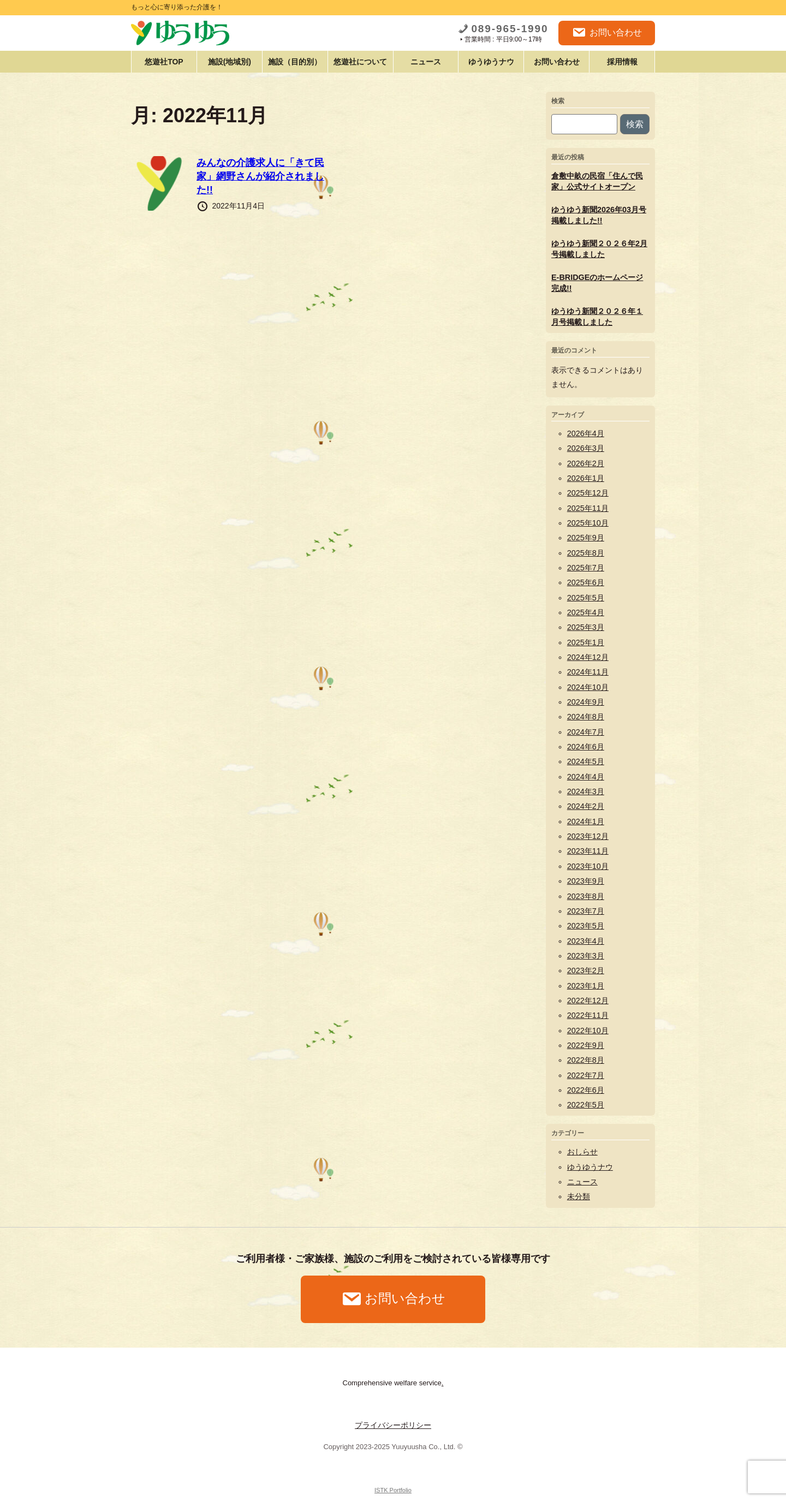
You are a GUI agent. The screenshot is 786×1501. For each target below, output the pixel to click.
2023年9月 (585, 881)
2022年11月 (588, 1015)
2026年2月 (585, 463)
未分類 (578, 1196)
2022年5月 (585, 1104)
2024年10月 (588, 687)
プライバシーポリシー (393, 1425)
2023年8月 (585, 896)
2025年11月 (588, 508)
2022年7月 (585, 1075)
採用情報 (622, 61)
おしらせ (582, 1151)
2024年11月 (588, 672)
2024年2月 (585, 806)
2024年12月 (588, 657)
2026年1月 (585, 478)
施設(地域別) (229, 61)
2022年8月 (585, 1060)
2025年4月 (585, 612)
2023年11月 (588, 851)
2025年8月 (585, 553)
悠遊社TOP (164, 61)
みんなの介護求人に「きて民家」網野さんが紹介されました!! (260, 176)
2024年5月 (585, 761)
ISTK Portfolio (393, 1490)
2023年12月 (588, 836)
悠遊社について (360, 61)
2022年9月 (585, 1045)
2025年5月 (585, 597)
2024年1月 (585, 821)
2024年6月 (585, 746)
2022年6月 (585, 1090)
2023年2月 (585, 970)
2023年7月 (585, 911)
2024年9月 (585, 702)
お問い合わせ (606, 33)
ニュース (425, 61)
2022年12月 (588, 1000)
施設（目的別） (294, 61)
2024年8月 (585, 716)
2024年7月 (585, 732)
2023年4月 (585, 941)
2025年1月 (585, 642)
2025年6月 (585, 582)
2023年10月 (588, 866)
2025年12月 (588, 493)
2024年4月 (585, 776)
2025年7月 (585, 567)
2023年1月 (585, 985)
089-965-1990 (503, 28)
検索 (557, 101)
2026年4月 (585, 433)
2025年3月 (585, 627)
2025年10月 (588, 523)
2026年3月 (585, 448)
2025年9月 (585, 537)
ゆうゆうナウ (491, 61)
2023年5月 (585, 925)
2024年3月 (585, 791)
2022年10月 (588, 1030)
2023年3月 (585, 955)
